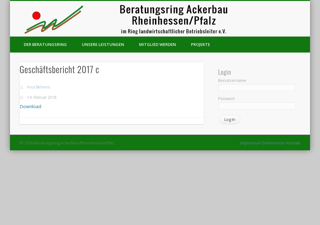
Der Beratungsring (45, 44)
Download (30, 106)
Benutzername (232, 80)
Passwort (226, 98)
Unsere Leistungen (103, 44)
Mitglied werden (157, 44)
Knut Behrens (38, 87)
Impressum (250, 143)
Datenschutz (274, 143)
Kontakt (293, 143)
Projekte (200, 44)
